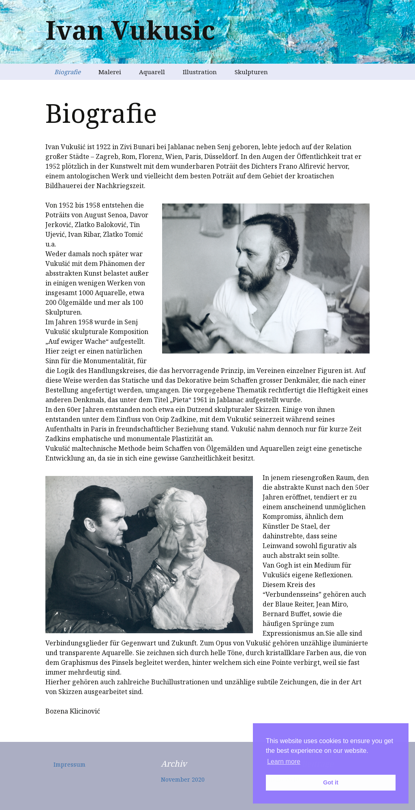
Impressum (69, 764)
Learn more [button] (283, 761)
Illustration (200, 72)
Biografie (67, 72)
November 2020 (183, 779)
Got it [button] (330, 782)
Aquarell (152, 72)
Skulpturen (251, 72)
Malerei (109, 72)
